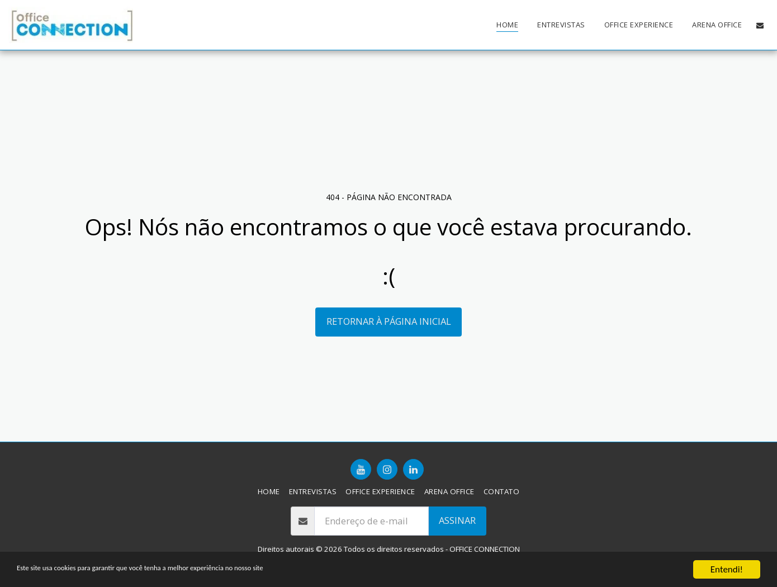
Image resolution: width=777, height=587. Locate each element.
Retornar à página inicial (388, 321)
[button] (760, 25)
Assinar (457, 520)
